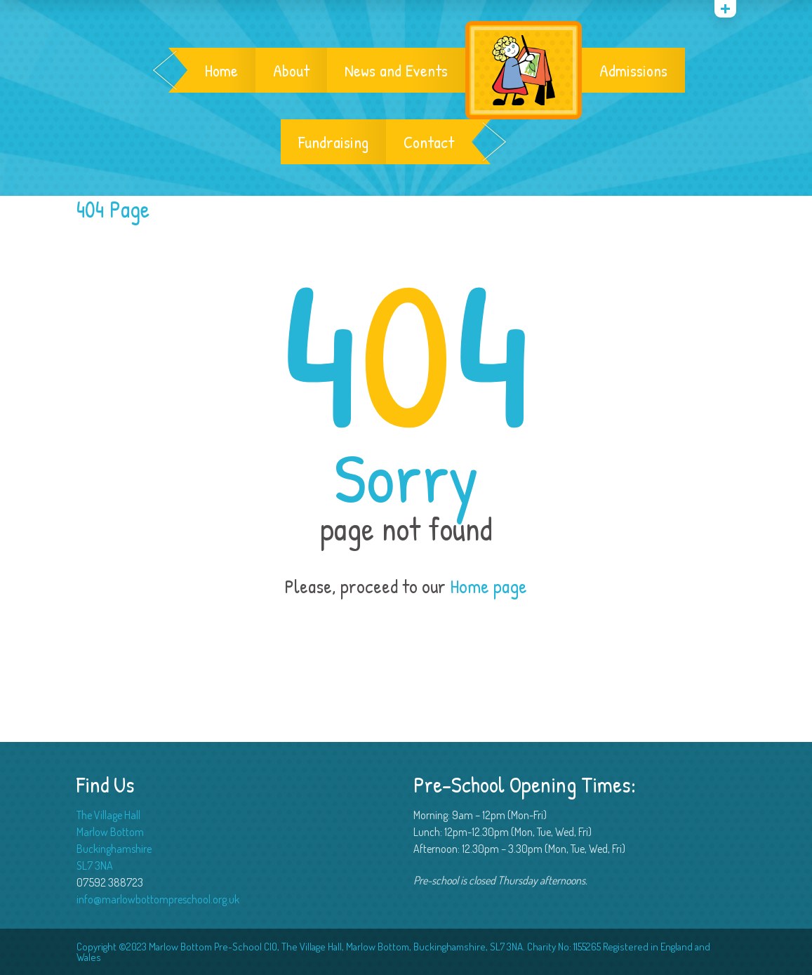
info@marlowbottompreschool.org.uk (157, 899)
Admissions (633, 70)
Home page (488, 586)
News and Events (396, 70)
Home (221, 70)
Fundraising (333, 141)
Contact (429, 141)
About (291, 70)
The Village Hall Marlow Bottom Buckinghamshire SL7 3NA (114, 840)
